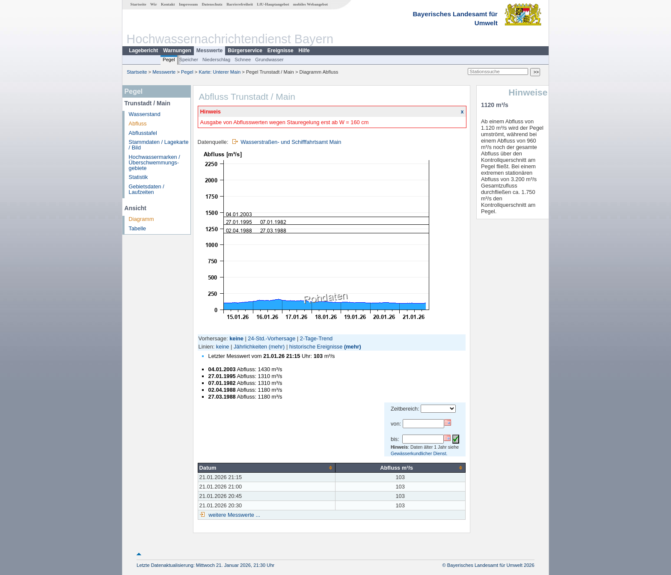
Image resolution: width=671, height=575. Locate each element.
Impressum (188, 4)
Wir (153, 4)
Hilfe (304, 51)
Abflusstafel (143, 133)
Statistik (138, 177)
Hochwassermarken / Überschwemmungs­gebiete (154, 162)
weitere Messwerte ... (233, 515)
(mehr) (277, 346)
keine (222, 346)
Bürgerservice (245, 51)
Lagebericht (143, 51)
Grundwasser (269, 59)
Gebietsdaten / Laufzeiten (146, 189)
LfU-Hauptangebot (273, 4)
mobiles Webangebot (310, 4)
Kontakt (168, 4)
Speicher (188, 59)
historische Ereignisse (315, 346)
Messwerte (209, 51)
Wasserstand (144, 114)
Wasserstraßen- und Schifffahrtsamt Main (290, 142)
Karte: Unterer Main (220, 71)
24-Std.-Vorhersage (271, 338)
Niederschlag (216, 59)
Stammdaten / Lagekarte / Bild (159, 145)
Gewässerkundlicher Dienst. (419, 453)
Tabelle (137, 228)
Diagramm (141, 219)
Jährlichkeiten (250, 346)
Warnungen (177, 51)
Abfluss (138, 123)
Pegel (169, 59)
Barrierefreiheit (239, 4)
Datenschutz (212, 4)
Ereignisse (280, 51)
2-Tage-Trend (316, 338)
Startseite (138, 4)
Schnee (243, 59)
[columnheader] (266, 467)
